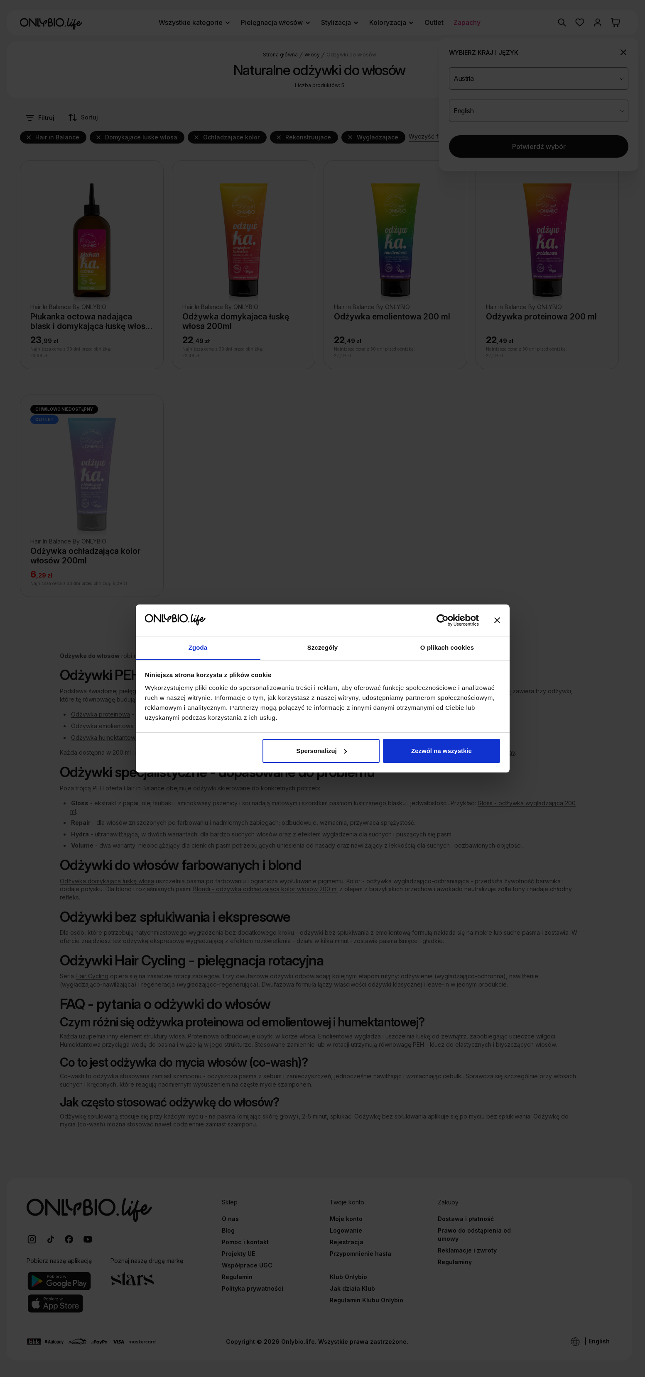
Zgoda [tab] (198, 647)
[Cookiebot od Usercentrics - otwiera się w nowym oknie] (442, 620)
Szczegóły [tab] (322, 647)
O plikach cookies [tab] (447, 647)
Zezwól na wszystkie (441, 750)
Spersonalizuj (321, 750)
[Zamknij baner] (497, 620)
